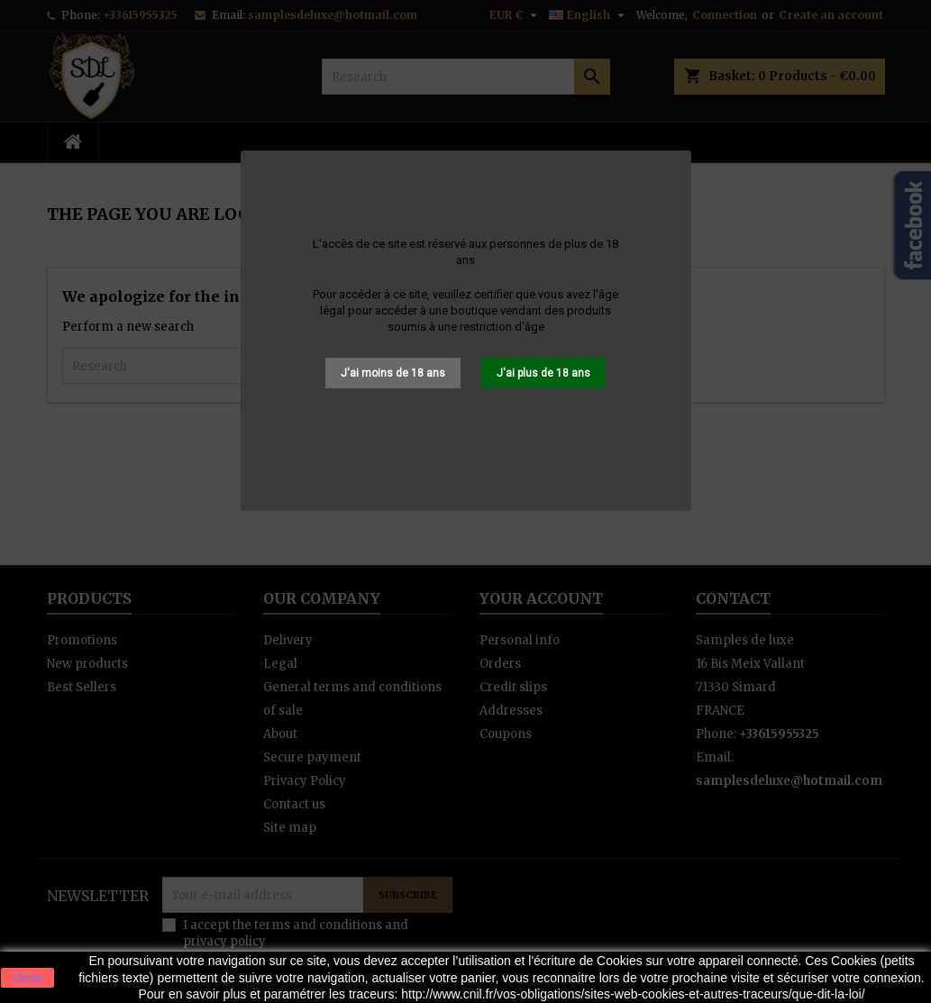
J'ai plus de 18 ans (543, 373)
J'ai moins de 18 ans (393, 373)
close (27, 978)
